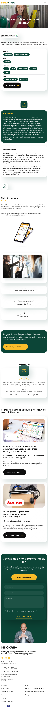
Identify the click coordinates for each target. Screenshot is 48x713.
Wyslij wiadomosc (24, 616)
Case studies (4, 695)
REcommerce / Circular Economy (34, 691)
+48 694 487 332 (9, 668)
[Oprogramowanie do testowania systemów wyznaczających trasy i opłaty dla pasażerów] (24, 447)
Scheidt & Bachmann (22, 118)
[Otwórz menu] (45, 3)
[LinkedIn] (2, 658)
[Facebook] (6, 658)
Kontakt (3, 698)
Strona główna (5, 688)
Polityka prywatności (7, 701)
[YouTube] (9, 658)
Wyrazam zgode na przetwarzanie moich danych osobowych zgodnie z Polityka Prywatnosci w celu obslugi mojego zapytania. (24, 610)
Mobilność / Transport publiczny (34, 688)
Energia (27, 695)
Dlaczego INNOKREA (7, 691)
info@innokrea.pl (9, 671)
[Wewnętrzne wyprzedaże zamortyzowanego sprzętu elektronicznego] (24, 512)
